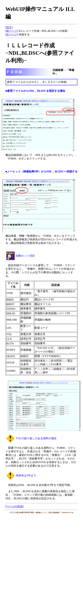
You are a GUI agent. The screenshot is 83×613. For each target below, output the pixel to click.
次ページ (11, 34)
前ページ (11, 30)
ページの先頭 (14, 506)
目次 (9, 27)
